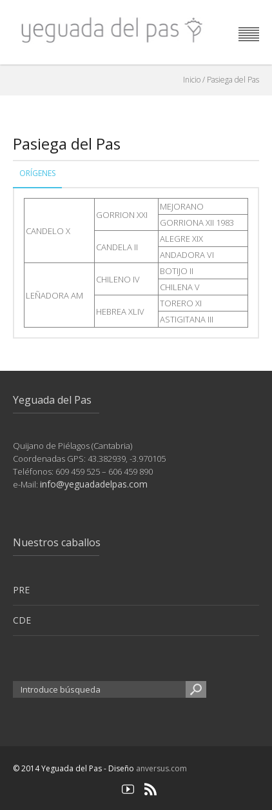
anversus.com (161, 768)
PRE (21, 590)
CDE (22, 620)
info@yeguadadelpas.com (94, 484)
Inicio (191, 79)
